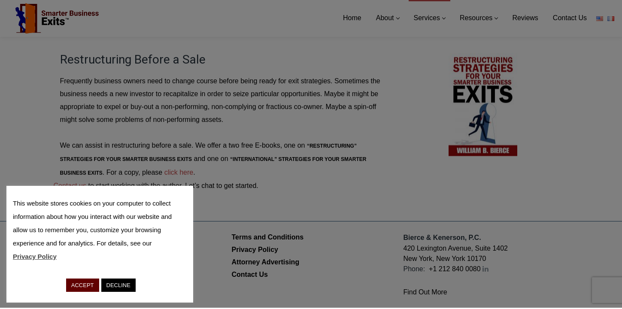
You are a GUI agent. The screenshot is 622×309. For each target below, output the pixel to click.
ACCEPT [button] (82, 285)
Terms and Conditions (268, 237)
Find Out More (425, 292)
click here (179, 172)
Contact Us (250, 274)
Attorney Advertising (266, 262)
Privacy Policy (255, 249)
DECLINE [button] (118, 285)
